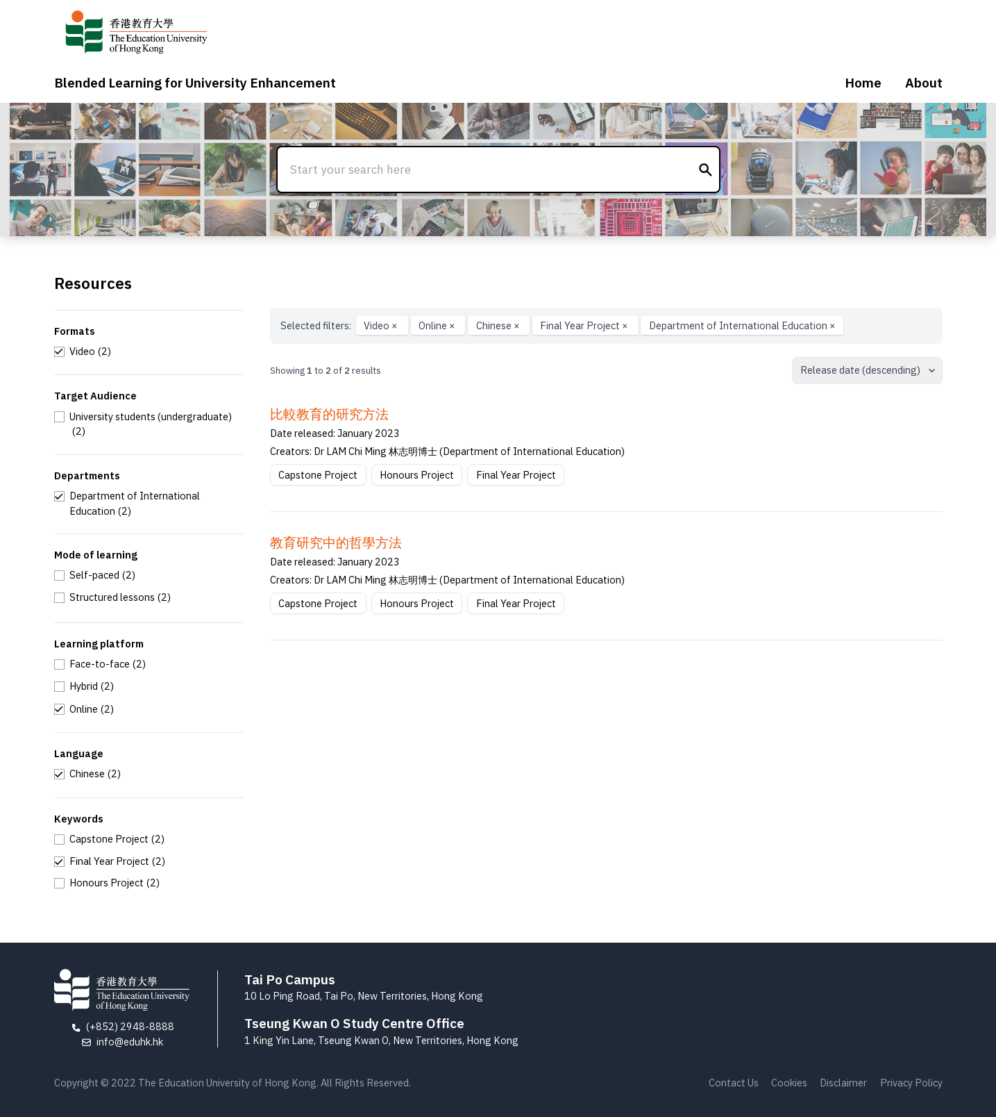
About (924, 82)
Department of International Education (742, 325)
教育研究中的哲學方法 (336, 542)
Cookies (789, 1082)
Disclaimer (843, 1082)
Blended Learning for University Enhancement (195, 82)
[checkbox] (83, 351)
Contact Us (734, 1082)
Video (382, 325)
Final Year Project (585, 325)
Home (863, 82)
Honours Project (417, 474)
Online (438, 325)
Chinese (499, 325)
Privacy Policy (911, 1082)
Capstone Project (317, 474)
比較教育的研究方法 (329, 414)
